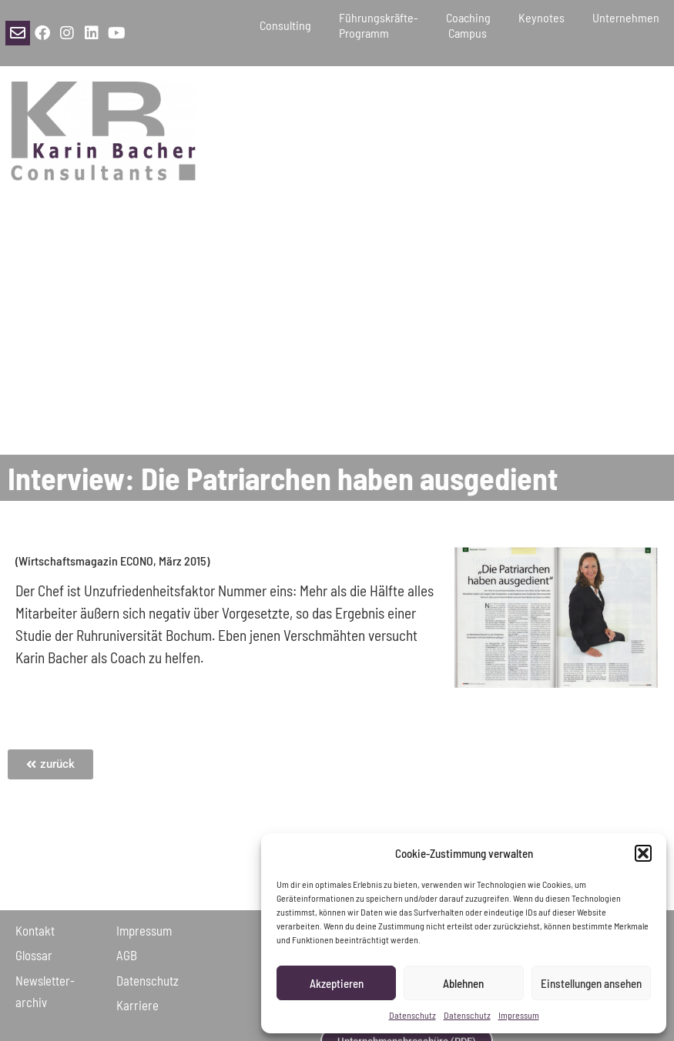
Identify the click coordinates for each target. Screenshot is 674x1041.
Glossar (33, 955)
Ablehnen (463, 983)
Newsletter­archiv (45, 991)
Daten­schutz (147, 980)
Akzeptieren (337, 983)
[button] (643, 853)
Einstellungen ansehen (591, 983)
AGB (126, 955)
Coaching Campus (468, 25)
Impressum (518, 1014)
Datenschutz (412, 1014)
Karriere (137, 1005)
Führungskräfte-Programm (378, 25)
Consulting (285, 25)
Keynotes (541, 25)
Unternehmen (625, 25)
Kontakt (35, 930)
